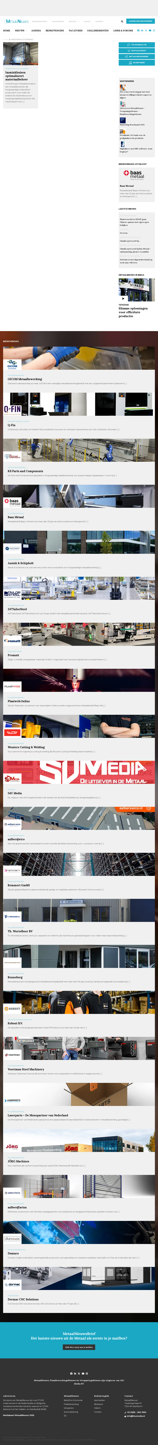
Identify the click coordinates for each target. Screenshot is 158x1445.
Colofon (30, 1440)
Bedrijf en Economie (130, 237)
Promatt (13, 655)
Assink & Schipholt (21, 563)
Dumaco (13, 1253)
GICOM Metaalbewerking (25, 379)
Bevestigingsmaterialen (20, 1020)
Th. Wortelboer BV (20, 931)
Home (6, 30)
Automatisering (71, 1412)
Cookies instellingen (87, 1440)
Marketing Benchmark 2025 (132, 125)
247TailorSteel (17, 609)
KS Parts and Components (25, 471)
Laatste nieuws (127, 209)
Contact (99, 21)
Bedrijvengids (55, 30)
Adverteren (58, 21)
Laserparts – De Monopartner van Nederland (38, 1115)
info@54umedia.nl (136, 1416)
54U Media (15, 793)
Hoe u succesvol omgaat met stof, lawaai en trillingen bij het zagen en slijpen (135, 95)
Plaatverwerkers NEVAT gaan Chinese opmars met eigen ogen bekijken (134, 222)
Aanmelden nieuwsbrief (140, 21)
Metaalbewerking (17, 467)
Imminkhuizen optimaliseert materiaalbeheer (16, 76)
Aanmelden (99, 1400)
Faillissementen (98, 30)
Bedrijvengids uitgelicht (133, 164)
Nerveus (123, 233)
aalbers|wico (16, 839)
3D (65, 1416)
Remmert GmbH (19, 885)
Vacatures (76, 30)
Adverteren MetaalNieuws (13, 1440)
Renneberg (15, 977)
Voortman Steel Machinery (26, 1069)
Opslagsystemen (16, 881)
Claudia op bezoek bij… (130, 241)
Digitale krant (136, 51)
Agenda (36, 30)
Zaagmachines (15, 651)
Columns (124, 229)
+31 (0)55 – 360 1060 (136, 1412)
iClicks (43, 1437)
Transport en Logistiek (16, 69)
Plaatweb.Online (19, 701)
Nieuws (19, 30)
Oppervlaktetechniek (18, 421)
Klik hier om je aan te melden (79, 1347)
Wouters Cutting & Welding (26, 747)
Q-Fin (11, 425)
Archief (72, 21)
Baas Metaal (127, 185)
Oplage (11, 789)
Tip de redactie (136, 45)
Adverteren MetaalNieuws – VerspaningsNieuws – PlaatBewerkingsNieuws (132, 111)
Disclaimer (63, 1440)
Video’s (86, 21)
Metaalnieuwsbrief (136, 56)
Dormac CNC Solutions (23, 1299)
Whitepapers (127, 81)
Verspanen (13, 1296)
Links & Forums (123, 30)
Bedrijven (98, 1404)
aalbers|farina (17, 1207)
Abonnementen (39, 21)
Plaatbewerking (128, 216)
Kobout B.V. (15, 1023)
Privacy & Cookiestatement (46, 1440)
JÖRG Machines (18, 1161)
